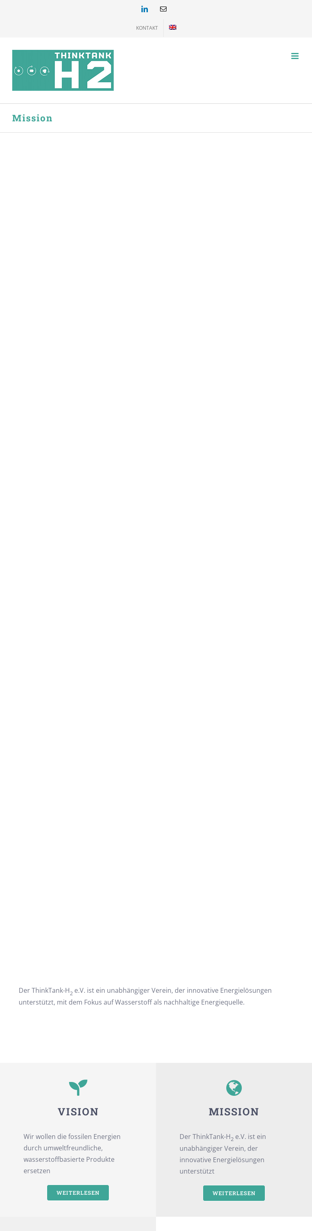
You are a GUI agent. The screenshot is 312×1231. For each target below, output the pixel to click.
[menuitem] (173, 28)
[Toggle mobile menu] (295, 56)
